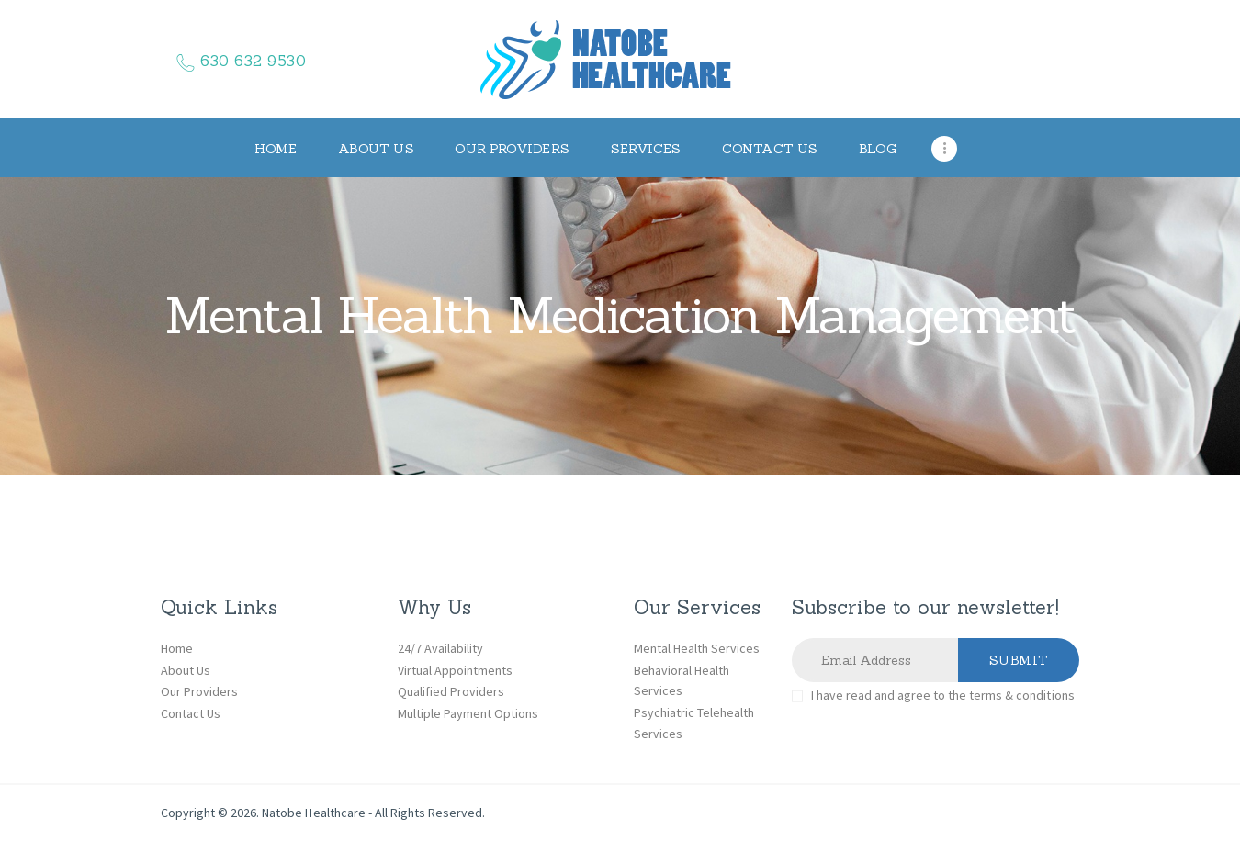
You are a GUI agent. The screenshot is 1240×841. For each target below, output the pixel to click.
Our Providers (199, 691)
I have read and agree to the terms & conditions (943, 695)
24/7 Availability (440, 648)
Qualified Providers (451, 691)
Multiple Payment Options (468, 713)
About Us (185, 670)
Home (177, 648)
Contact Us (190, 713)
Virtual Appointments (455, 670)
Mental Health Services (697, 648)
